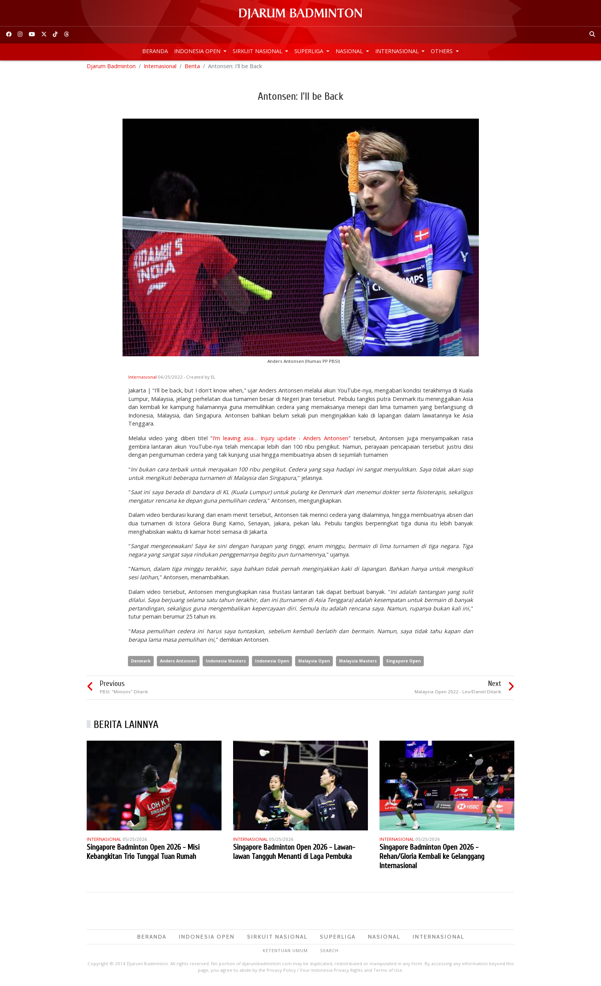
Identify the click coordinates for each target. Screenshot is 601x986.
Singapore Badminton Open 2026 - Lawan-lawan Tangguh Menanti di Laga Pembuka (294, 855)
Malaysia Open (314, 664)
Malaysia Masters (358, 664)
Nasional (350, 51)
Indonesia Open (198, 51)
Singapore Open (403, 664)
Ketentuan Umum (285, 954)
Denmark (141, 664)
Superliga (309, 51)
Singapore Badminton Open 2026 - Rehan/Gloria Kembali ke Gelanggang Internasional (431, 859)
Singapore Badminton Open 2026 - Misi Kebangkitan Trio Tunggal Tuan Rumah (143, 855)
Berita (192, 69)
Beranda (155, 51)
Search (329, 954)
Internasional (397, 51)
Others (442, 51)
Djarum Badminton (111, 69)
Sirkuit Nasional (258, 51)
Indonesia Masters (226, 664)
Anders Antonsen (178, 664)
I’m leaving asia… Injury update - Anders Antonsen (280, 441)
